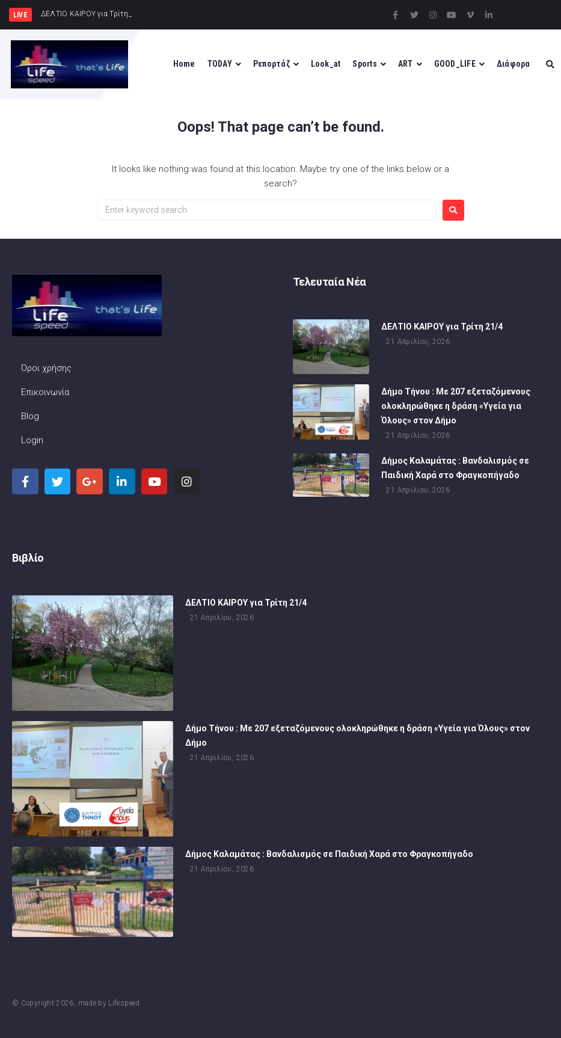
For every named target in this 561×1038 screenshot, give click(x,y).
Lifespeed (123, 1003)
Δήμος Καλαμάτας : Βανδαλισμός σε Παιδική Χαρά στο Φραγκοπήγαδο (329, 855)
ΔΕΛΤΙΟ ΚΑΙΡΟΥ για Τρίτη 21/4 (442, 328)
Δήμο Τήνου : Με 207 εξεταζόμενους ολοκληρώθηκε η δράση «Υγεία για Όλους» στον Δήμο (455, 407)
